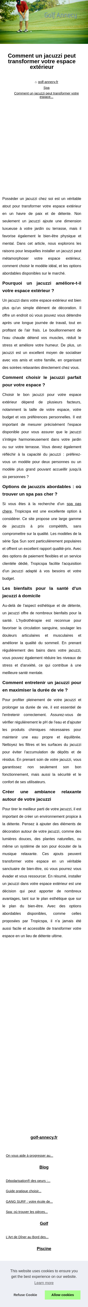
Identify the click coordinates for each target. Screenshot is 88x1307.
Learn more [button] (44, 1283)
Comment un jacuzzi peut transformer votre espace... (46, 94)
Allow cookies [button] (62, 1295)
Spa (46, 88)
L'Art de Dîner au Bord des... (27, 1237)
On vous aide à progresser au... (29, 1155)
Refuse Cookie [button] (25, 1295)
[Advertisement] (44, 146)
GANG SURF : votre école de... (29, 1201)
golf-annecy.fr (48, 82)
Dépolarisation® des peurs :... (28, 1181)
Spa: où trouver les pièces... (27, 1212)
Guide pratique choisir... (23, 1191)
